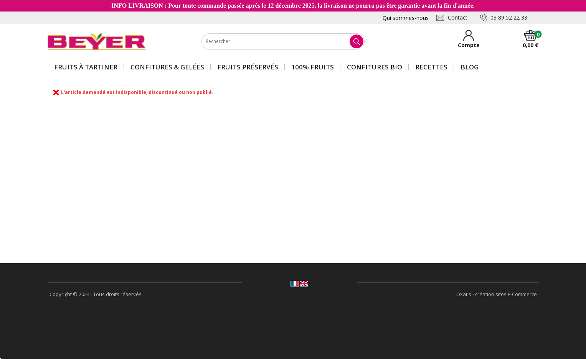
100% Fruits (312, 67)
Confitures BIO (374, 67)
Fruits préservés (247, 67)
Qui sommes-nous (406, 17)
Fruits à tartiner (85, 67)
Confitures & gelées (167, 67)
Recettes (431, 67)
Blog (470, 67)
